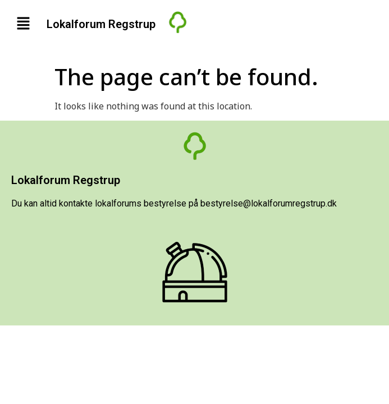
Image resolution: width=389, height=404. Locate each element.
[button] (23, 23)
